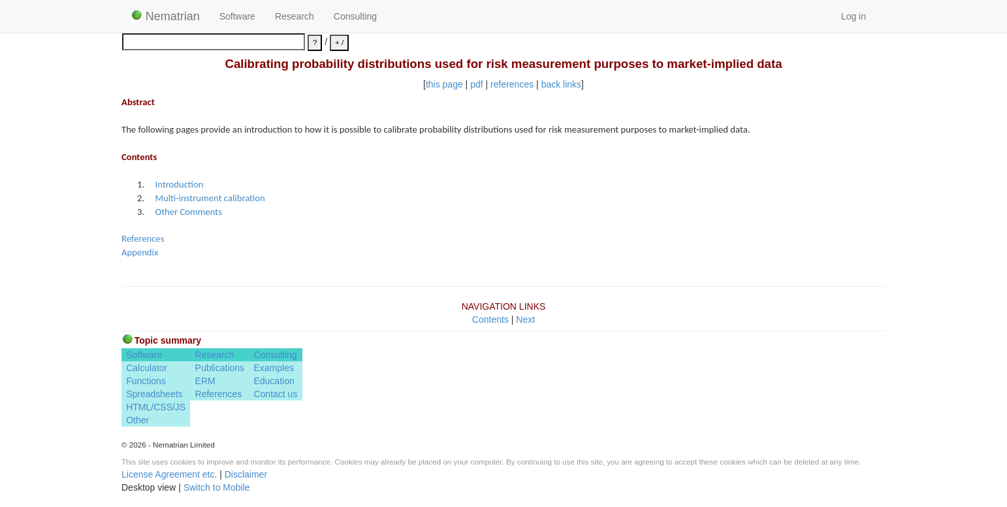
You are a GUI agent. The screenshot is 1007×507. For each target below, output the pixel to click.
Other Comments (188, 212)
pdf (476, 84)
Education (273, 381)
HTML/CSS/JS (155, 407)
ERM (205, 381)
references (512, 84)
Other (137, 420)
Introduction (179, 184)
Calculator (146, 368)
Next (525, 319)
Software (237, 16)
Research (294, 16)
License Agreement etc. (169, 474)
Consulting (355, 16)
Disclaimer (246, 474)
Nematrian (165, 16)
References (142, 238)
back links (561, 84)
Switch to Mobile (217, 487)
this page (444, 84)
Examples (273, 368)
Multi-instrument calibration (209, 198)
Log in (853, 16)
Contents (490, 319)
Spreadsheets (154, 394)
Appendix (139, 252)
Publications (220, 368)
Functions (146, 381)
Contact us (275, 394)
